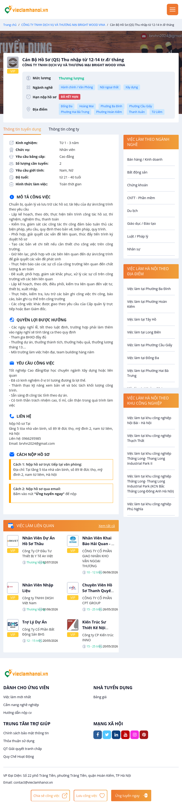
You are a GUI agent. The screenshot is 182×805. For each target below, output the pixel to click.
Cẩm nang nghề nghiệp (21, 704)
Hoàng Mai (86, 106)
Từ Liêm (157, 112)
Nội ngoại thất (109, 87)
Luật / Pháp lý (137, 236)
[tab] (22, 129)
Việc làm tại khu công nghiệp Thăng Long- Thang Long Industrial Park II (149, 458)
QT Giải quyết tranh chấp (22, 748)
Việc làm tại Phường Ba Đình (149, 288)
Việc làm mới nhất (17, 697)
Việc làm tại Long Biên (144, 332)
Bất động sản (137, 172)
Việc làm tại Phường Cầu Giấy (149, 345)
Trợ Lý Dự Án (34, 622)
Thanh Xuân (137, 112)
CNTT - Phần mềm (141, 198)
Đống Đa (66, 106)
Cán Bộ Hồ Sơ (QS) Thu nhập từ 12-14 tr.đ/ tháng (98, 62)
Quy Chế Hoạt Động (18, 756)
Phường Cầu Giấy (140, 106)
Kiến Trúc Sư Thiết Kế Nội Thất (94, 627)
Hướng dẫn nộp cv (17, 712)
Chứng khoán (137, 185)
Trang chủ (10, 25)
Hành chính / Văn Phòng (77, 87)
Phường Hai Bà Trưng (75, 112)
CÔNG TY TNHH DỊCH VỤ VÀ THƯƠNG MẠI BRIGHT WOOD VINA (63, 25)
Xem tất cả (107, 526)
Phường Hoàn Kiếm (109, 112)
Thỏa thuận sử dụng (18, 741)
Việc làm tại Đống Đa (143, 358)
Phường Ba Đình (111, 106)
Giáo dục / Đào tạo (141, 223)
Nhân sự (133, 249)
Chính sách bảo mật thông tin (26, 733)
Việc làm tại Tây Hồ (141, 319)
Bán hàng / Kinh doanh (145, 159)
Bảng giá (100, 697)
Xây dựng (132, 87)
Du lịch (132, 210)
